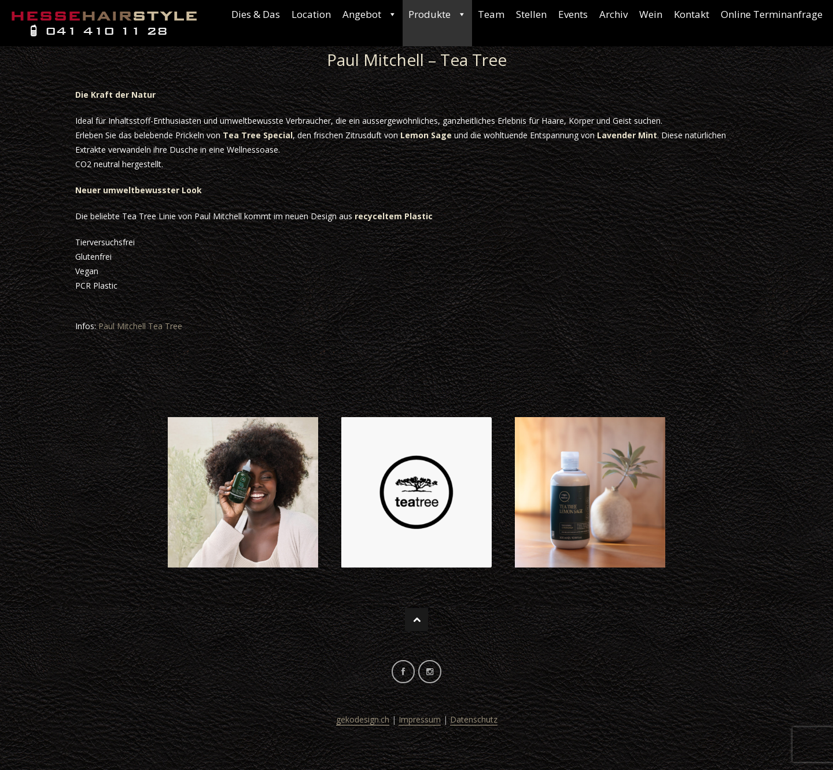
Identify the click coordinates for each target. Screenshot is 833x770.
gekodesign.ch (362, 719)
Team (491, 14)
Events (573, 14)
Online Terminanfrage (772, 14)
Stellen (531, 14)
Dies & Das (255, 14)
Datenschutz (473, 719)
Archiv (613, 14)
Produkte (437, 14)
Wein (650, 14)
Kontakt (691, 14)
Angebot (369, 14)
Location (311, 14)
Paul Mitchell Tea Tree (140, 325)
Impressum (420, 719)
